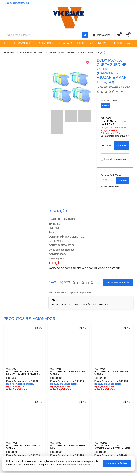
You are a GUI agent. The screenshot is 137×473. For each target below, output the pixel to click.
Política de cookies (80, 464)
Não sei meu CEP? (110, 186)
